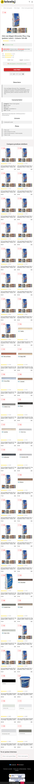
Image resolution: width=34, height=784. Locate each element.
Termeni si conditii (7, 769)
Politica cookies (15, 783)
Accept (22, 783)
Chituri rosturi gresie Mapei (27, 8)
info (15, 169)
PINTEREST (20, 765)
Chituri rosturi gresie (7, 8)
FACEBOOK (13, 765)
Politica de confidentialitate (19, 769)
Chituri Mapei (17, 8)
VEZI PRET (17, 70)
